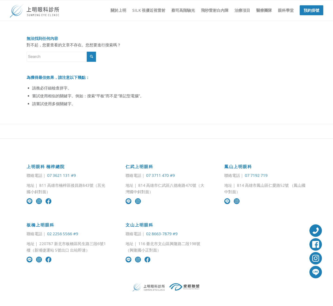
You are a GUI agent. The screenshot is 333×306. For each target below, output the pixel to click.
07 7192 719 (256, 175)
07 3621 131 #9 (61, 175)
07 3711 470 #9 (160, 175)
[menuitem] (118, 10)
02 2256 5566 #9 (62, 233)
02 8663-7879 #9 (162, 233)
